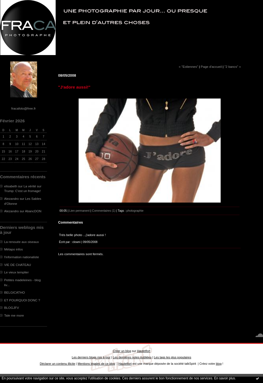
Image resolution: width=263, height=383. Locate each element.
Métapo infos (13, 249)
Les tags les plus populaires (172, 357)
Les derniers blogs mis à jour (91, 357)
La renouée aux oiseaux (21, 242)
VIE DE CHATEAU (17, 264)
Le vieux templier (16, 272)
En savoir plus (224, 378)
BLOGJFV (11, 307)
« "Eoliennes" (188, 66)
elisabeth (10, 186)
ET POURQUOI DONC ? (22, 300)
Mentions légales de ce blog (96, 363)
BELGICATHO (14, 292)
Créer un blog (122, 351)
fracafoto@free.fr (23, 108)
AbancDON (33, 211)
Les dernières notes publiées (132, 357)
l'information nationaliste (21, 257)
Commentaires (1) (103, 210)
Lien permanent (79, 210)
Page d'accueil (211, 66)
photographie (135, 210)
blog (219, 363)
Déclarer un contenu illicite (57, 363)
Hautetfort (143, 351)
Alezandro (11, 198)
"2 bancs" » (233, 66)
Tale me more (14, 315)
